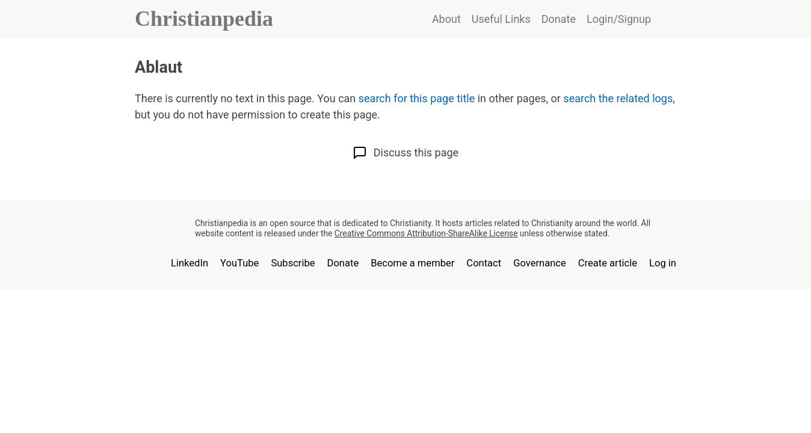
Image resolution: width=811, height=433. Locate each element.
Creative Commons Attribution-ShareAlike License (426, 233)
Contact (483, 263)
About (446, 19)
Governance (539, 263)
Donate (558, 19)
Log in (662, 263)
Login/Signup (619, 19)
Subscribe (293, 263)
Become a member (412, 263)
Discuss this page (405, 153)
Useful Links (501, 19)
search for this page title (417, 98)
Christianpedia (204, 19)
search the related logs (618, 98)
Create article (607, 263)
